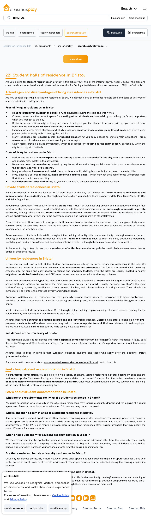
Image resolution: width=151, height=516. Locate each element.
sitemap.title (137, 508)
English (129, 9)
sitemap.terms (92, 508)
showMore (75, 59)
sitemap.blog (115, 508)
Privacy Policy (18, 499)
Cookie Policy (60, 495)
